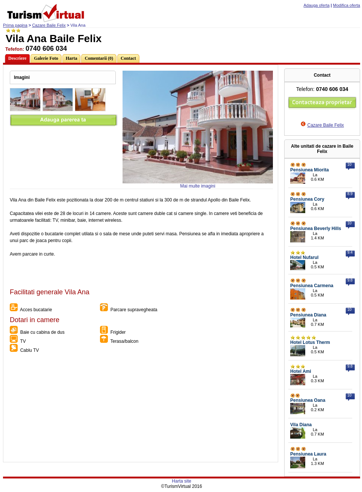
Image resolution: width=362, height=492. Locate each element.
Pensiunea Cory (307, 199)
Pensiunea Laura (308, 454)
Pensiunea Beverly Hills (315, 228)
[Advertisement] (140, 409)
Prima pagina (15, 25)
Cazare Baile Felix (48, 25)
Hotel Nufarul (304, 257)
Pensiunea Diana (308, 315)
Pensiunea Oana (307, 400)
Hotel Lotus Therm (310, 342)
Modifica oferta (346, 5)
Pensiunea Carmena (311, 285)
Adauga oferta (317, 5)
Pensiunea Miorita (309, 170)
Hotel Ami (300, 371)
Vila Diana (301, 424)
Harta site (181, 481)
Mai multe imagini (197, 186)
